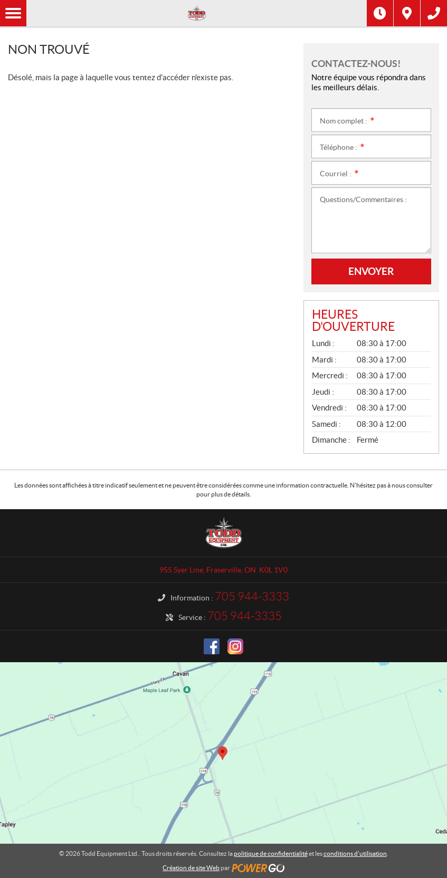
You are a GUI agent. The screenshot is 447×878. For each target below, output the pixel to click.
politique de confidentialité (271, 853)
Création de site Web (191, 867)
